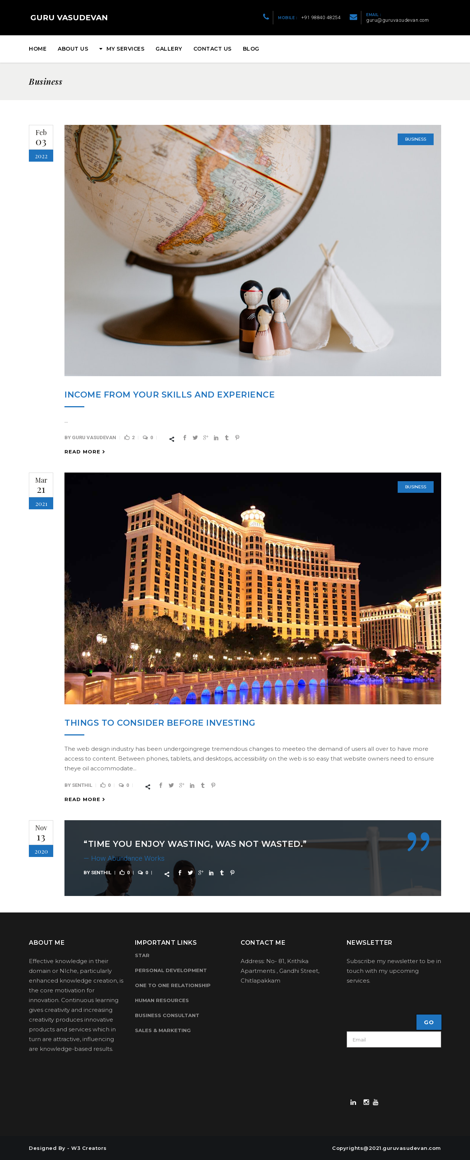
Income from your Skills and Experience (169, 395)
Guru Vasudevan (94, 437)
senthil (82, 785)
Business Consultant (167, 1015)
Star (142, 955)
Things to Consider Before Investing (160, 723)
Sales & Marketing (163, 1030)
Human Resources (162, 1000)
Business (415, 139)
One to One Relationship (173, 985)
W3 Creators (89, 1148)
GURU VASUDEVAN (69, 17)
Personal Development (171, 970)
